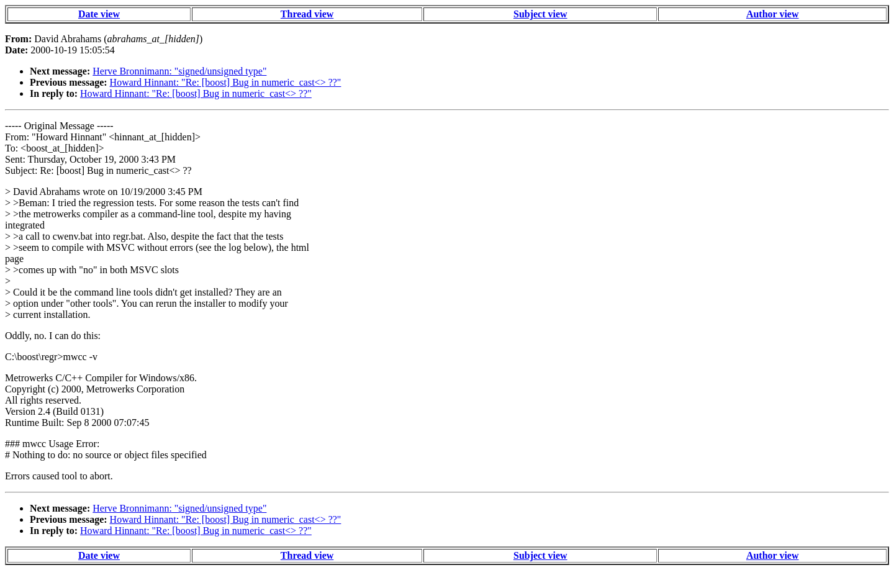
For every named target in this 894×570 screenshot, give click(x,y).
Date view (99, 14)
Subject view (540, 14)
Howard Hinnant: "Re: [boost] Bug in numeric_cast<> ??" (225, 82)
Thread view (307, 14)
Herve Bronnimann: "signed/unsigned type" (179, 71)
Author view (772, 14)
